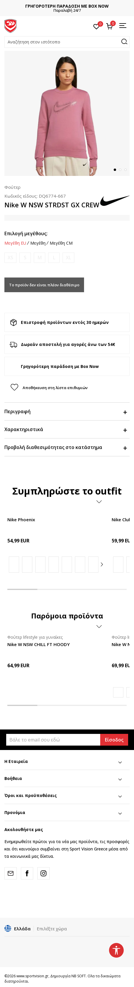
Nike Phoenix (21, 519)
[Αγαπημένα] (96, 26)
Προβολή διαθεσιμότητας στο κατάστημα (65, 447)
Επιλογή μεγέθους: (26, 233)
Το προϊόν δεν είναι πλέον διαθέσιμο (44, 284)
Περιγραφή (65, 411)
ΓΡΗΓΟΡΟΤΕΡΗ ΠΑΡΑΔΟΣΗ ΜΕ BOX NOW (67, 6)
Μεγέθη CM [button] (61, 243)
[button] (67, 42)
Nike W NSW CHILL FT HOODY (38, 644)
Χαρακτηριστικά (65, 429)
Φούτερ (12, 187)
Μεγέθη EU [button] (15, 243)
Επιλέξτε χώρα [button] (52, 928)
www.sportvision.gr (32, 975)
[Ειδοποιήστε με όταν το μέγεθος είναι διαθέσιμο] (10, 258)
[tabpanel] (67, 113)
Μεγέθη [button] (38, 243)
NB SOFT (78, 975)
